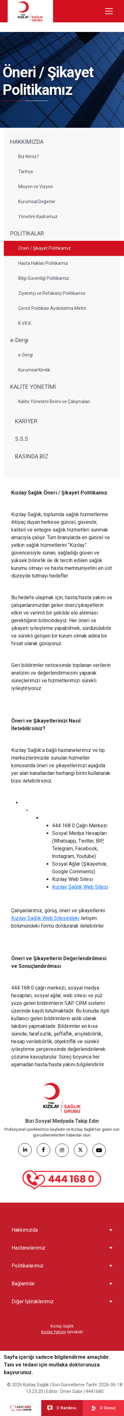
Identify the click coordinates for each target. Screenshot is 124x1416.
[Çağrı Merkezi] (62, 1180)
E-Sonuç (103, 1408)
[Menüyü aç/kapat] (109, 11)
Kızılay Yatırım (53, 1332)
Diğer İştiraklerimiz (33, 1301)
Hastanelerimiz (28, 1248)
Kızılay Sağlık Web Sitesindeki (45, 918)
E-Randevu (61, 1408)
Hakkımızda (25, 1230)
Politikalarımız (27, 1266)
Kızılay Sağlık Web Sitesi (80, 887)
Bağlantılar (23, 1284)
